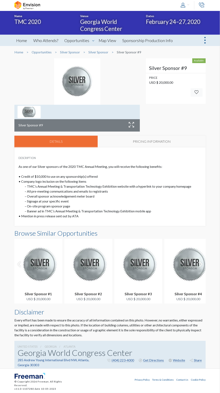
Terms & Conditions (163, 379)
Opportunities (78, 40)
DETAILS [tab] (56, 142)
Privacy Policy (142, 379)
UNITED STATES (28, 346)
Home (21, 40)
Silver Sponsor (70, 52)
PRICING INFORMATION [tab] (152, 142)
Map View (109, 40)
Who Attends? (46, 40)
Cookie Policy (198, 379)
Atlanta (69, 346)
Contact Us (182, 379)
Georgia (51, 346)
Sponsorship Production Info (150, 40)
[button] (185, 5)
